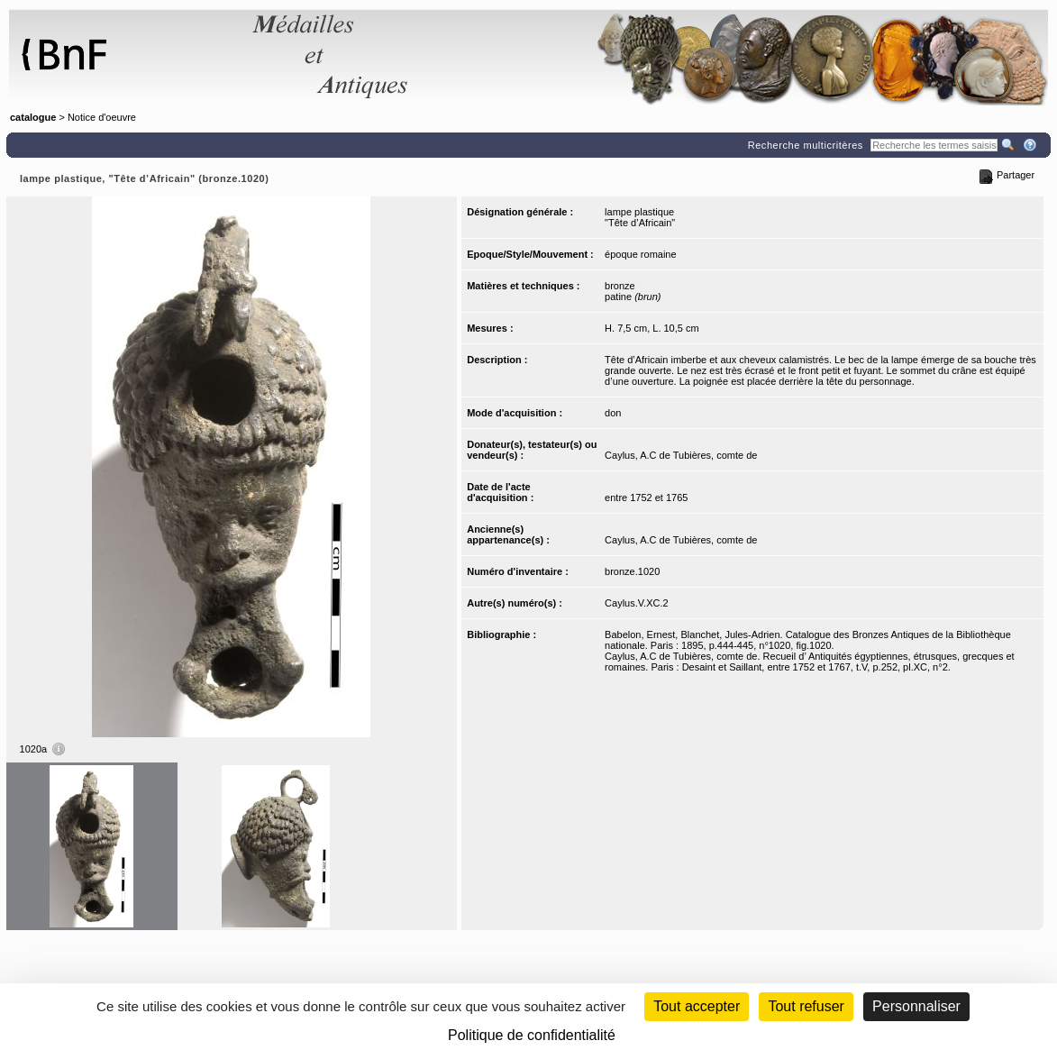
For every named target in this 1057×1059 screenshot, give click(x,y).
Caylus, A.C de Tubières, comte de (681, 455)
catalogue (33, 117)
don (613, 412)
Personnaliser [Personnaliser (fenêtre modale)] (916, 1006)
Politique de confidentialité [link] (531, 1035)
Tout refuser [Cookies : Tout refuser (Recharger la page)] (805, 1006)
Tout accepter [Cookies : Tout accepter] (696, 1006)
